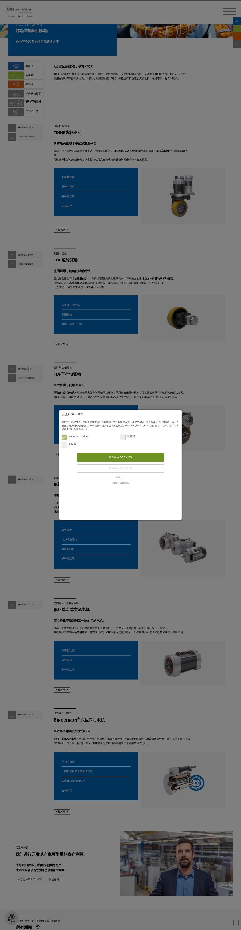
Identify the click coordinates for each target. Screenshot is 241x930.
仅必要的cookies (120, 468)
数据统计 (128, 436)
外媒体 (69, 444)
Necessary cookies (75, 436)
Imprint (115, 483)
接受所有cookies (120, 457)
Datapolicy (124, 483)
